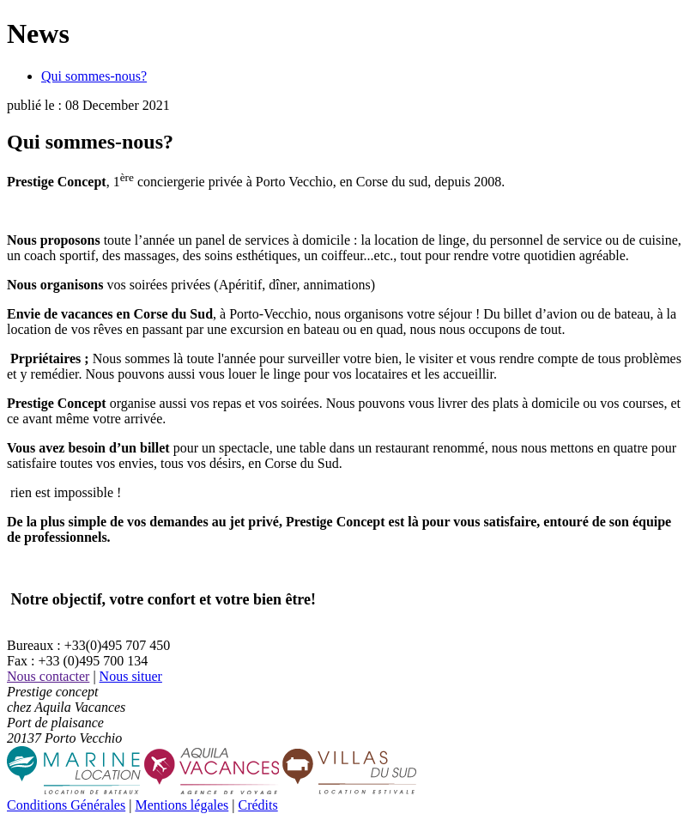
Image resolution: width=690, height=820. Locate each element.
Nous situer (131, 676)
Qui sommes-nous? (94, 76)
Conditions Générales (66, 805)
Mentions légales (181, 805)
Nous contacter (48, 676)
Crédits (257, 805)
